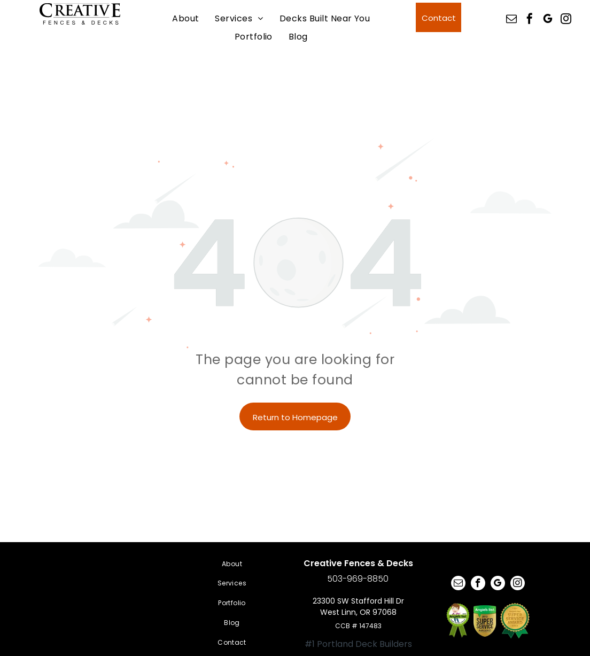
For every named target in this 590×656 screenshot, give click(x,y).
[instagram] (566, 20)
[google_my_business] (548, 20)
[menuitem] (185, 18)
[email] (511, 20)
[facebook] (530, 20)
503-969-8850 (358, 579)
